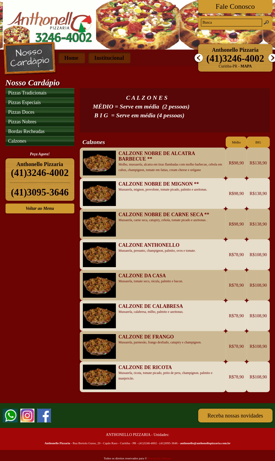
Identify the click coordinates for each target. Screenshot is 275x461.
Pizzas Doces (21, 112)
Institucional (109, 58)
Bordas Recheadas (26, 131)
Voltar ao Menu (40, 208)
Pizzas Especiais (24, 102)
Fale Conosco (235, 6)
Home (71, 58)
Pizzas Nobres (22, 121)
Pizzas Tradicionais (27, 93)
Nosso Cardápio (30, 58)
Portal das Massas (159, 458)
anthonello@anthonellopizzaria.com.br (205, 443)
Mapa (246, 66)
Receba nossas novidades (235, 416)
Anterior (198, 58)
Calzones (17, 141)
